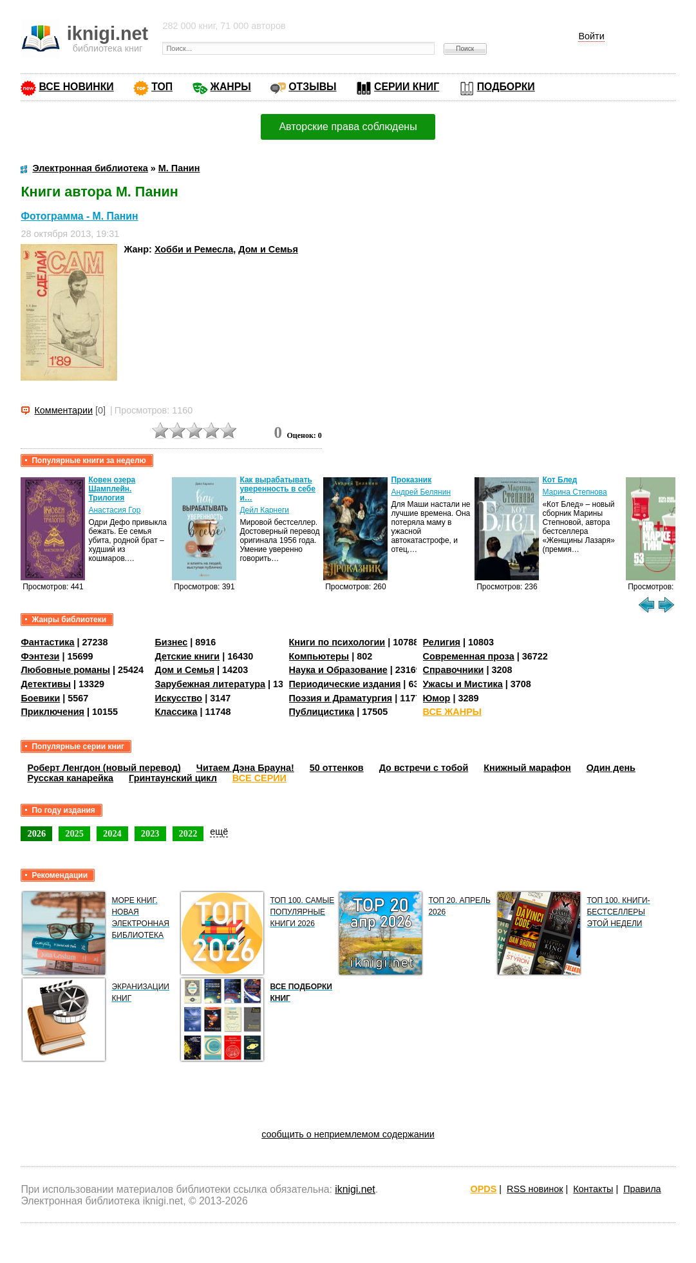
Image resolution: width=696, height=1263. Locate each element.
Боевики (40, 698)
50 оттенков (337, 768)
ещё (219, 831)
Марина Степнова (574, 492)
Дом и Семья (268, 249)
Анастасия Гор (114, 510)
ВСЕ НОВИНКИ (76, 86)
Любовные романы (65, 670)
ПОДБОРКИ (506, 86)
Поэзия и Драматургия (341, 698)
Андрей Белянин (421, 492)
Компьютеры (319, 656)
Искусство (178, 698)
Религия (441, 642)
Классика (176, 712)
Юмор (437, 698)
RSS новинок (535, 1189)
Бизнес (171, 642)
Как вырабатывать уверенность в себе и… (277, 488)
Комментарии (63, 410)
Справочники (453, 670)
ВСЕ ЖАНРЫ (452, 712)
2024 (112, 833)
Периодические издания (345, 684)
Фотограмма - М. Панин (79, 216)
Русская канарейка (70, 778)
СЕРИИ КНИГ (406, 86)
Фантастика (47, 642)
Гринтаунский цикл (173, 778)
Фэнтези (40, 656)
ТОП (162, 86)
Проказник (411, 479)
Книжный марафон (527, 768)
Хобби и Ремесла (194, 249)
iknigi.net (355, 1189)
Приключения (52, 712)
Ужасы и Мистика (463, 684)
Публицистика (322, 712)
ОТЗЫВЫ (312, 86)
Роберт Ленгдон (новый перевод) (103, 768)
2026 (36, 833)
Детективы (46, 684)
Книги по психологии (337, 642)
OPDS (483, 1189)
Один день (611, 768)
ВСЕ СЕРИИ (259, 778)
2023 (150, 833)
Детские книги (187, 656)
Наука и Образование (338, 670)
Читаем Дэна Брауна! (245, 768)
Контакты (593, 1189)
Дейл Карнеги (264, 510)
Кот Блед (559, 479)
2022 (188, 833)
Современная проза (468, 656)
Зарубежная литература (210, 684)
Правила (642, 1189)
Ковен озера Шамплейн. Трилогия (111, 488)
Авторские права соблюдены (348, 126)
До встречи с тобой (424, 768)
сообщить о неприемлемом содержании (348, 1134)
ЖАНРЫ (231, 86)
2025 (74, 833)
